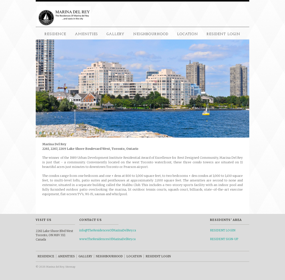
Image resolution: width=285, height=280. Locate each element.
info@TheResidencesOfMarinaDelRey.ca (107, 230)
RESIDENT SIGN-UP (224, 239)
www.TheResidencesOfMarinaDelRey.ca (107, 239)
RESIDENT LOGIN (222, 230)
